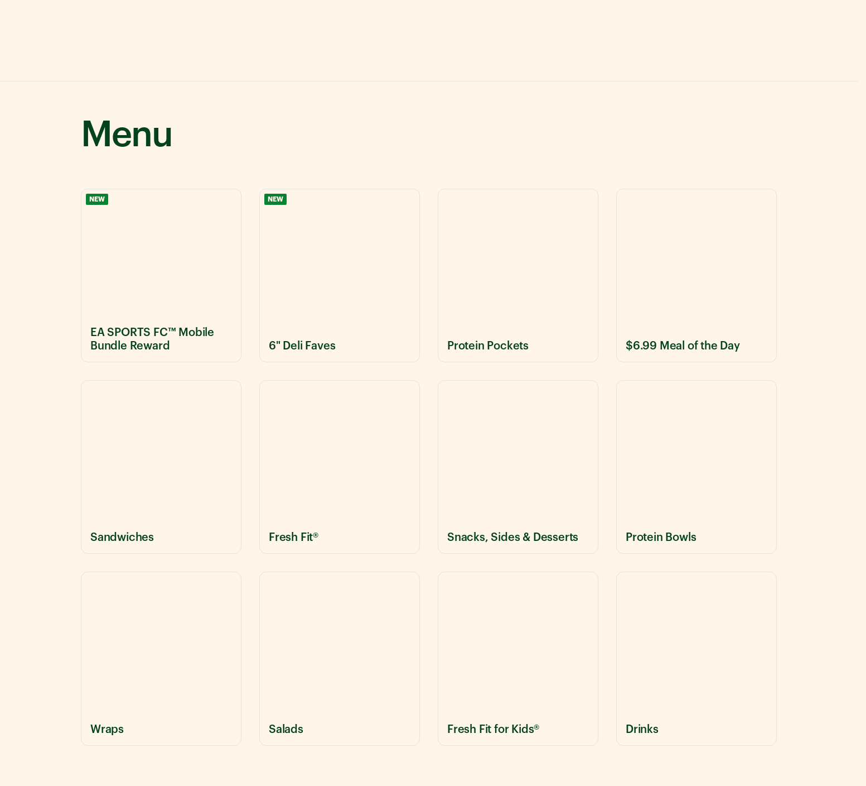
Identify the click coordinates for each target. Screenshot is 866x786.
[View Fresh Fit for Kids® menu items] (518, 658)
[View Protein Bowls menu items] (696, 467)
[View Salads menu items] (339, 658)
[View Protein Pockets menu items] (518, 275)
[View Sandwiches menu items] (161, 467)
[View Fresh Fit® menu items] (339, 467)
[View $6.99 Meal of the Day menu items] (696, 275)
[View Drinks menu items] (696, 658)
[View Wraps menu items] (161, 658)
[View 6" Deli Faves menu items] (339, 275)
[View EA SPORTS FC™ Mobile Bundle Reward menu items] (161, 275)
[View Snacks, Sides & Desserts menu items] (518, 467)
